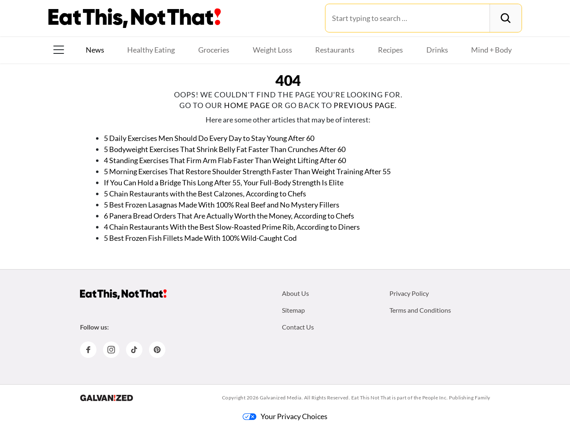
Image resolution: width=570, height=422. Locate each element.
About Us (295, 293)
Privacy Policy (409, 293)
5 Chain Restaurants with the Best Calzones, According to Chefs (205, 193)
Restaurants (335, 49)
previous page (364, 105)
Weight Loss (272, 49)
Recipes (390, 49)
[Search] (505, 18)
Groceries (213, 49)
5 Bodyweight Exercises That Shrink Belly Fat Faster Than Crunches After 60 (225, 149)
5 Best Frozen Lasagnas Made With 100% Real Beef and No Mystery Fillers (221, 204)
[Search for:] (407, 18)
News (95, 49)
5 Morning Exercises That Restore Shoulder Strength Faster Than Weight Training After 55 (247, 171)
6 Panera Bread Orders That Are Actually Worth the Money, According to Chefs (229, 215)
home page (247, 105)
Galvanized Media (281, 397)
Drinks (437, 49)
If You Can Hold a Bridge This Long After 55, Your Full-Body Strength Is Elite (223, 182)
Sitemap (293, 310)
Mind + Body (491, 49)
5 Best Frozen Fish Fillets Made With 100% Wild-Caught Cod (200, 237)
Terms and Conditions (420, 310)
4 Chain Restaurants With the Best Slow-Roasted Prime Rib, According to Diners (232, 226)
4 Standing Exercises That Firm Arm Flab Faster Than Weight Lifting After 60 (225, 160)
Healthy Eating (151, 49)
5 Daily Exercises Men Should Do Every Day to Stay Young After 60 (209, 138)
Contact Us (298, 327)
